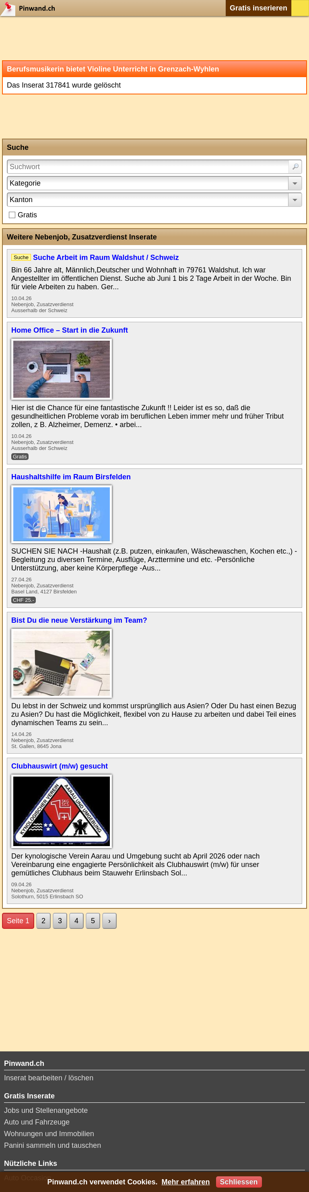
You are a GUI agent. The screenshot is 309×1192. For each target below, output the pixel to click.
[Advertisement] (154, 38)
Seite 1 (18, 921)
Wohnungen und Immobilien (49, 1134)
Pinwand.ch (30, 8)
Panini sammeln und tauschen (52, 1145)
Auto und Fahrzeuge (37, 1122)
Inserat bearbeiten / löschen (48, 1078)
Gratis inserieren (258, 8)
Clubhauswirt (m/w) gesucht (59, 766)
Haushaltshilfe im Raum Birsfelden (71, 477)
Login (300, 8)
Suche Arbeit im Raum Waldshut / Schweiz (106, 258)
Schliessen (239, 1182)
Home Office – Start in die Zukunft (69, 330)
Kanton (21, 200)
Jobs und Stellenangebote (46, 1110)
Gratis (27, 215)
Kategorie (25, 183)
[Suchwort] (154, 166)
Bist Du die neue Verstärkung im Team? (79, 620)
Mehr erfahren (185, 1182)
